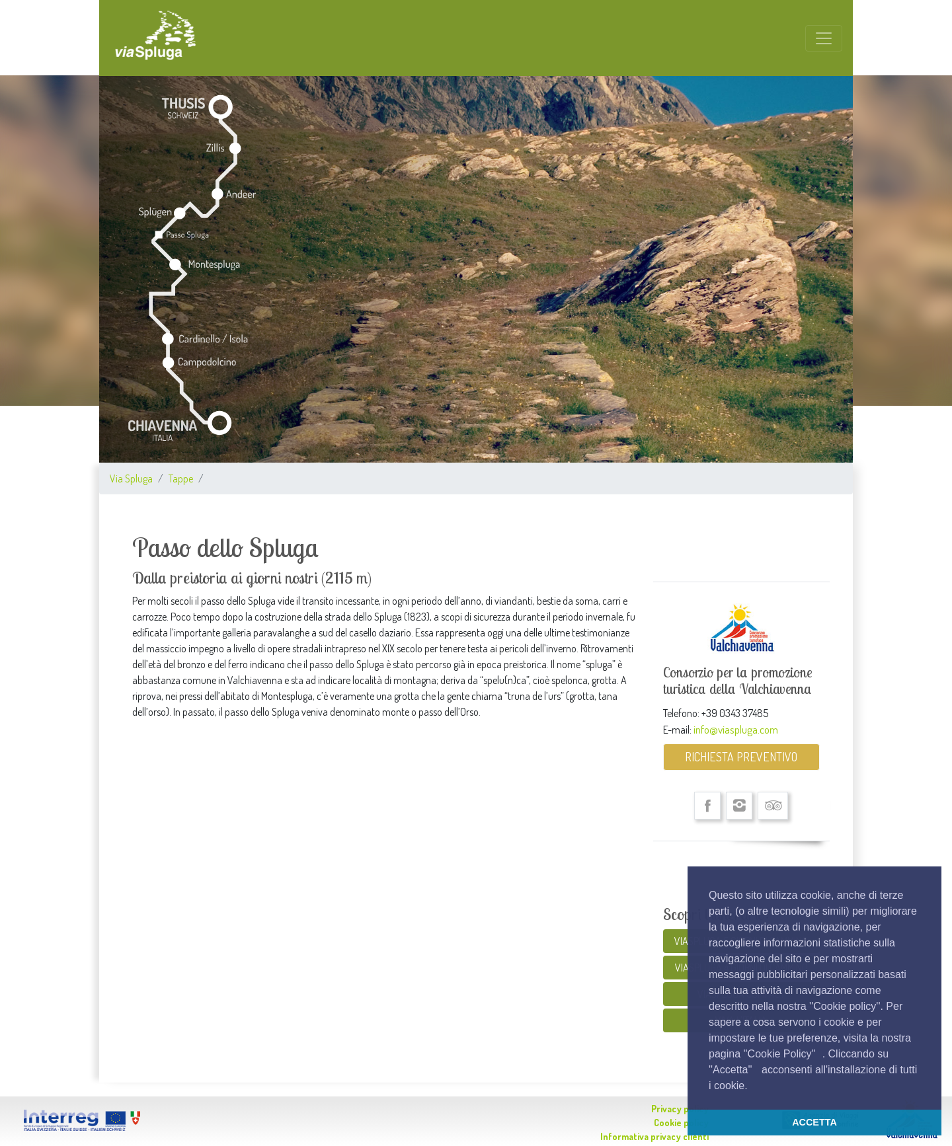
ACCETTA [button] (814, 1122)
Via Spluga (131, 478)
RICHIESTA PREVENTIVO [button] (741, 756)
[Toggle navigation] (823, 38)
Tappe (181, 478)
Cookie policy (681, 1122)
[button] (752, 1087)
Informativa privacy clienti (654, 1136)
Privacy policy (680, 1108)
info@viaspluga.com (736, 729)
